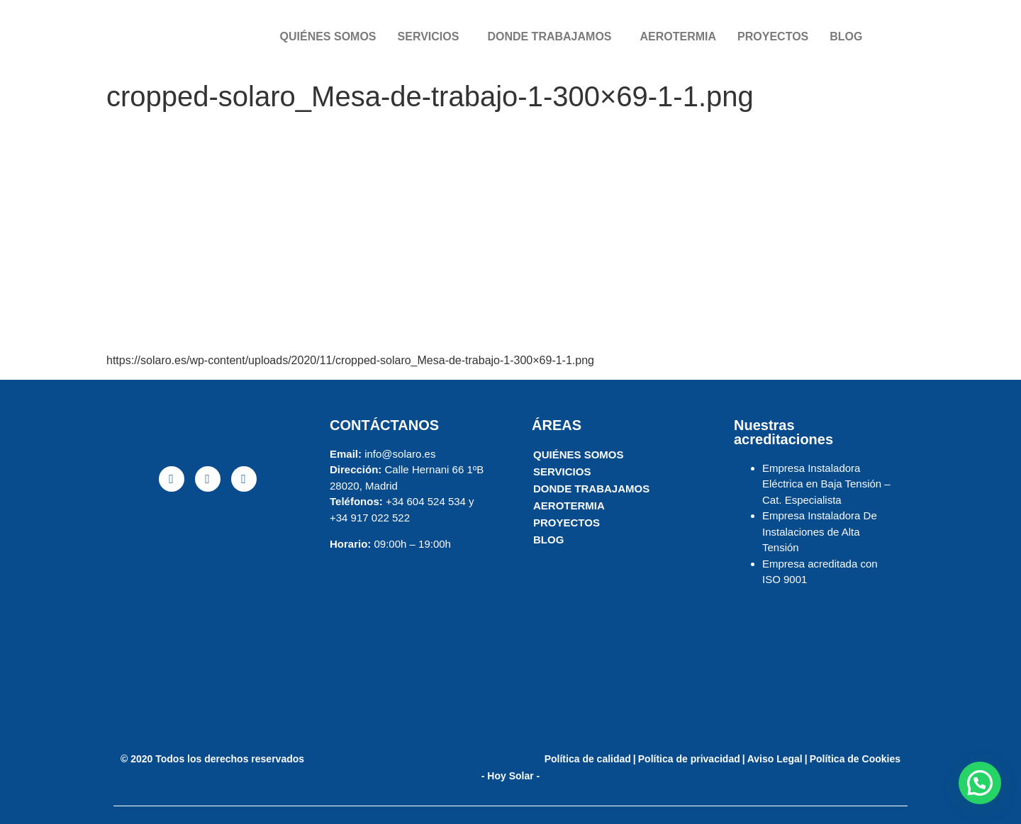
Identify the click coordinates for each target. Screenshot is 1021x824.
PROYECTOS (772, 36)
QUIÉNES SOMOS (328, 36)
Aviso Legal (775, 758)
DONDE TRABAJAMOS (549, 36)
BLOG (846, 36)
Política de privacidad (689, 758)
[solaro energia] (207, 612)
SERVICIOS (428, 36)
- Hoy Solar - (510, 775)
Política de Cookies (855, 758)
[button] (980, 783)
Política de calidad (588, 758)
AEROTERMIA (678, 36)
